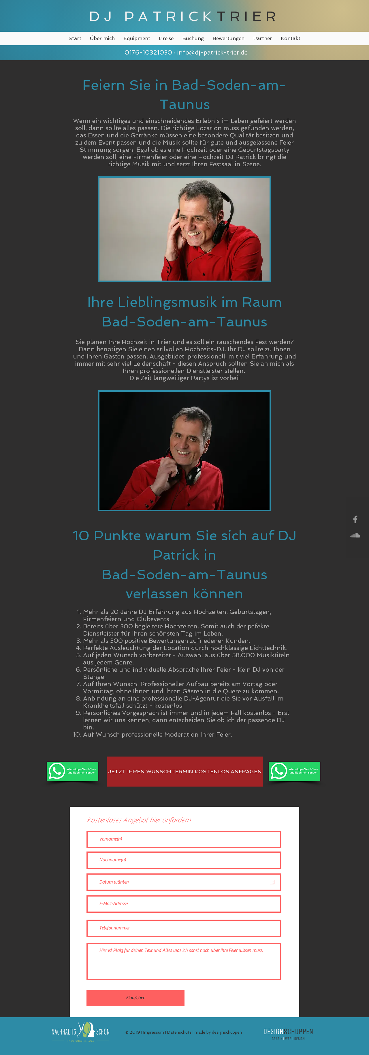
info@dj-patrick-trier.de (212, 52)
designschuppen (227, 1032)
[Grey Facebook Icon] (355, 519)
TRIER (248, 16)
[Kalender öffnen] (272, 882)
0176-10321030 (147, 52)
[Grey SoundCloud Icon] (355, 535)
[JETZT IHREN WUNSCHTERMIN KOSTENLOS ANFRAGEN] (185, 772)
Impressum (153, 1032)
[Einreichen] (135, 998)
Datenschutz (179, 1032)
